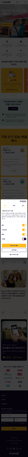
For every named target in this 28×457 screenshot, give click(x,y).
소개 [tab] (23, 205)
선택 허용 (14, 250)
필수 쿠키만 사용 (14, 254)
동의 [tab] (5, 205)
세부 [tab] (14, 205)
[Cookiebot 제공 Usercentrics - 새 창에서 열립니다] (20, 201)
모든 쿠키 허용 (14, 245)
